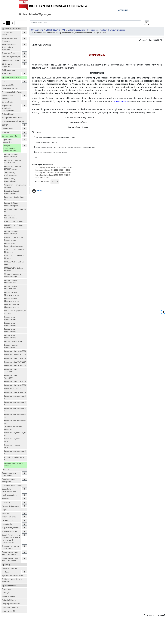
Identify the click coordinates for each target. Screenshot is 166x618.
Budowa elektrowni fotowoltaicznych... (11, 346)
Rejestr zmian (7, 589)
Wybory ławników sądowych (8, 97)
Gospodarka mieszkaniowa (12, 485)
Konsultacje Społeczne (10, 506)
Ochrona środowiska (9, 136)
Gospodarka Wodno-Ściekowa (13, 121)
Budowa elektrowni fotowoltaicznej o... (11, 155)
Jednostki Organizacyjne (11, 57)
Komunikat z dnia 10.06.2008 (15, 351)
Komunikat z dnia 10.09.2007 (15, 366)
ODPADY (5, 125)
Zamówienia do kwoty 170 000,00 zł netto (10, 553)
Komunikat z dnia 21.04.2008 (15, 382)
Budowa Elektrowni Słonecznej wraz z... (11, 281)
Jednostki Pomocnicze (10, 60)
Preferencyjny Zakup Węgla (12, 92)
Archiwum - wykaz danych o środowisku (12, 580)
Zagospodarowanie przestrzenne (9, 474)
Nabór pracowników (9, 495)
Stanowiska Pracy (8, 53)
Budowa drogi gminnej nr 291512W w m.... (13, 161)
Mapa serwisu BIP (8, 611)
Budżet (4, 81)
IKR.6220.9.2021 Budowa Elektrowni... (13, 269)
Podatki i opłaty (7, 129)
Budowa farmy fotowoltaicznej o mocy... (13, 245)
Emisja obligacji (7, 114)
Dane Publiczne (7, 520)
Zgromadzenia (7, 102)
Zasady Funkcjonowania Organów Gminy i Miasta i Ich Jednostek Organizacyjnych (11, 539)
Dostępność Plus (8, 85)
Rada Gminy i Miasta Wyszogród (9, 39)
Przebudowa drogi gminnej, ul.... (14, 198)
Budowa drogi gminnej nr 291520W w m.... (13, 168)
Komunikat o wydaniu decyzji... (12, 440)
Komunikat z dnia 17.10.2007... (10, 370)
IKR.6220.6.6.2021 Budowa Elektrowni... (14, 257)
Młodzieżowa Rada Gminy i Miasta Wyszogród (9, 47)
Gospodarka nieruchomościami (9, 490)
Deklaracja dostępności (10, 607)
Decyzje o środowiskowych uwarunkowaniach (9, 148)
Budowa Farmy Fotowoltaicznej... (10, 217)
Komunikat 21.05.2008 (12, 389)
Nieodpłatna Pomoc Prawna (12, 118)
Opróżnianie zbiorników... (7, 141)
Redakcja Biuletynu (9, 600)
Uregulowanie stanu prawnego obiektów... (15, 186)
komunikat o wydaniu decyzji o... (14, 458)
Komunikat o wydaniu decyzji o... (15, 397)
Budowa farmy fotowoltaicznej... (10, 180)
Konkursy (5, 499)
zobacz (55, 182)
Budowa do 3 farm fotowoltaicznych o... (12, 204)
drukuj (37, 190)
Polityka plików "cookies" (11, 604)
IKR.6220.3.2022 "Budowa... (14, 222)
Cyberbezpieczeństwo (10, 89)
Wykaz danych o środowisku (12, 576)
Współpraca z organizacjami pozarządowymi (8, 108)
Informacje (6, 513)
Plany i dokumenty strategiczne (8, 480)
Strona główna (37, 30)
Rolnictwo (5, 132)
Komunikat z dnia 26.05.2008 (15, 392)
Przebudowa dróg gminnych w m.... (15, 210)
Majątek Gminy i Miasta (10, 528)
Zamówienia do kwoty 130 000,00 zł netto (10, 559)
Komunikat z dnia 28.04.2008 (15, 385)
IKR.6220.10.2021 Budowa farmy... (14, 263)
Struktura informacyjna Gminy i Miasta (10, 547)
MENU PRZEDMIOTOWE (55, 30)
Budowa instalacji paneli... (13, 341)
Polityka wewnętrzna (9, 531)
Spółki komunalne (8, 70)
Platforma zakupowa (9, 568)
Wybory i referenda (9, 517)
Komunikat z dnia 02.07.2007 (15, 355)
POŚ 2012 (6, 469)
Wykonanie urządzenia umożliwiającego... (12, 275)
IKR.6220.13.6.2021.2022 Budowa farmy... (13, 238)
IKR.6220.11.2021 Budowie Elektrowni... (14, 251)
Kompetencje (7, 524)
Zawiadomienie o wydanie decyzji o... (13, 428)
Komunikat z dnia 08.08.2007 (15, 362)
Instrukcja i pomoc (9, 596)
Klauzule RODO (7, 74)
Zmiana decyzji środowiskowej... (10, 174)
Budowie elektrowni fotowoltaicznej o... (11, 192)
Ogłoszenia (6, 502)
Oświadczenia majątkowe (7, 65)
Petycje (4, 510)
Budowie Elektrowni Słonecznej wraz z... (11, 306)
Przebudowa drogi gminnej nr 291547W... (15, 312)
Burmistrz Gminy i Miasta (8, 33)
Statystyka (6, 593)
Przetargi (5, 572)
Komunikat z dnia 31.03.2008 (15, 358)
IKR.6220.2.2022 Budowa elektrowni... (13, 226)
